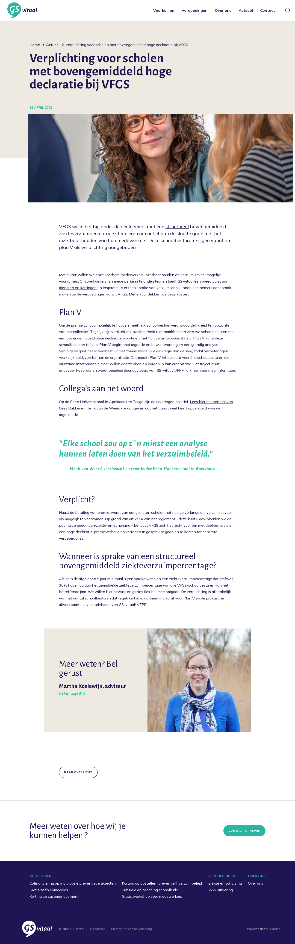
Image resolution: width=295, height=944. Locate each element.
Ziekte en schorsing (225, 883)
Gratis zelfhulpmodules (49, 890)
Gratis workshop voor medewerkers (152, 896)
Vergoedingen (194, 10)
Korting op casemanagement (54, 896)
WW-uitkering (220, 890)
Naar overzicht (78, 772)
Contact (267, 10)
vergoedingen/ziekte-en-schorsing (101, 525)
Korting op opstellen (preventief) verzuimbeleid (162, 883)
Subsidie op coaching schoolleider (150, 890)
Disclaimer (97, 929)
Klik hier (192, 370)
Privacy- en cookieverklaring (131, 929)
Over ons (223, 10)
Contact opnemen (244, 830)
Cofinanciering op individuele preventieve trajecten (73, 883)
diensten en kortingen (78, 287)
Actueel (246, 10)
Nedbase (273, 929)
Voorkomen (163, 10)
